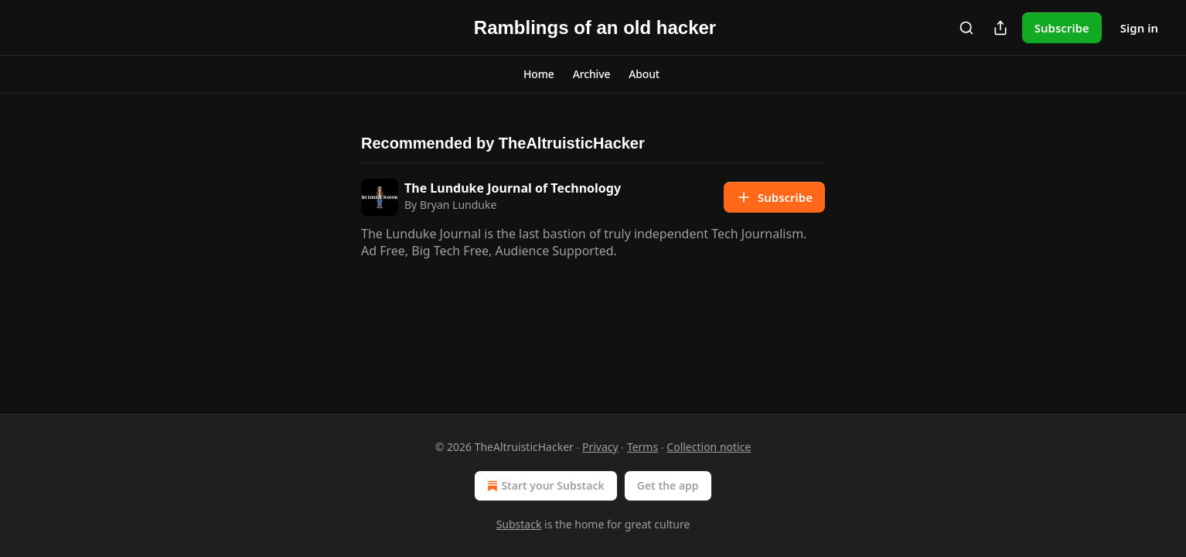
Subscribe (1061, 28)
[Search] (966, 27)
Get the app (668, 485)
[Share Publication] (1000, 27)
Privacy (600, 446)
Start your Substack (544, 485)
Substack (519, 524)
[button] (539, 74)
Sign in (1139, 28)
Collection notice (708, 446)
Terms (642, 446)
